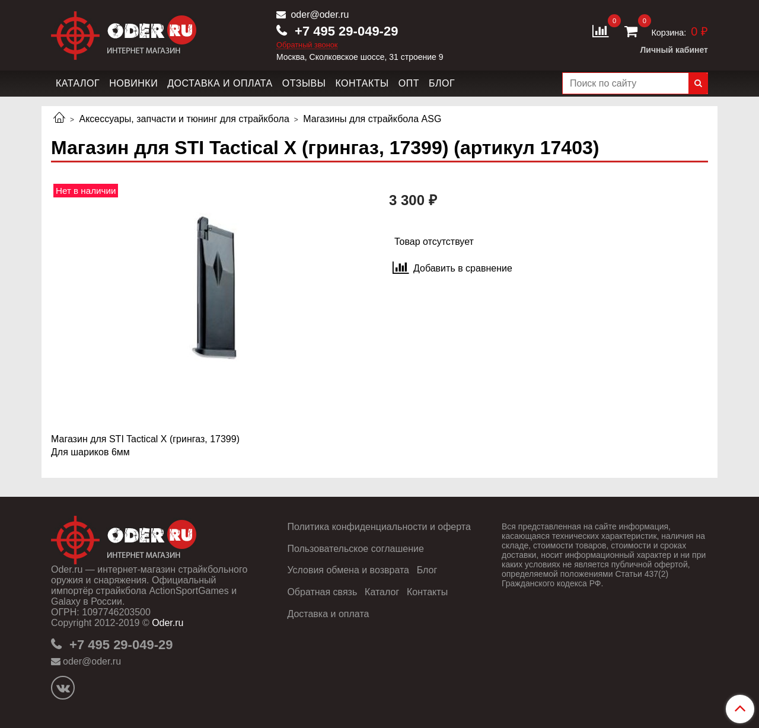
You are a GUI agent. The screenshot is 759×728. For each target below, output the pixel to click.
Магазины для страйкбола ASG (372, 119)
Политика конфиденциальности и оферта (378, 527)
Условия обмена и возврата (348, 570)
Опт (408, 83)
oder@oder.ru (318, 14)
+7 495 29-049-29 (344, 31)
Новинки (133, 83)
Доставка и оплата (220, 83)
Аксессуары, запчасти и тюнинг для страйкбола (184, 119)
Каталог (78, 83)
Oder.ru (167, 623)
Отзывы (304, 83)
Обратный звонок (307, 45)
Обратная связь (322, 592)
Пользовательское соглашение (355, 549)
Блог (442, 83)
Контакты (361, 83)
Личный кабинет (674, 50)
